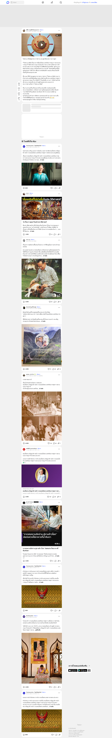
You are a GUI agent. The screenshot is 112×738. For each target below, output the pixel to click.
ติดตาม (41, 30)
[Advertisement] (56, 16)
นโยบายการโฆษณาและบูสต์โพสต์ (76, 732)
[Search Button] (11, 2)
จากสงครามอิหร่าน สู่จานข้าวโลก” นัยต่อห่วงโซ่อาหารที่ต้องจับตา (40, 549)
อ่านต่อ (42, 160)
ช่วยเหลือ (75, 730)
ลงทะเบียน (94, 2)
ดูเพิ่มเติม (37, 630)
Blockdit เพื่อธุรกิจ (72, 736)
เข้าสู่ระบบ (85, 2)
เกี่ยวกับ (70, 730)
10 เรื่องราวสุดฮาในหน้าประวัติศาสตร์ (35, 222)
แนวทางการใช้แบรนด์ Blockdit (75, 734)
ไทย (78, 736)
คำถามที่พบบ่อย (80, 730)
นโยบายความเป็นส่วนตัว (74, 733)
